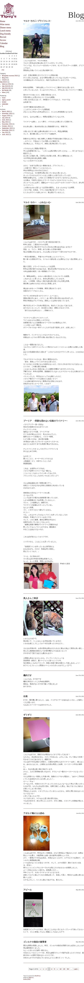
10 (60, 969)
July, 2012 (5, 132)
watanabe (5, 104)
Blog (2, 46)
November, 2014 (7, 113)
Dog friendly (5, 34)
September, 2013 (7, 128)
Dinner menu (5, 27)
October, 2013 (6, 126)
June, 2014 (5, 120)
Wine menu (5, 24)
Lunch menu (5, 31)
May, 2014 (5, 122)
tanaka (4, 102)
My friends (5, 90)
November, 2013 (7, 124)
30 (68, 969)
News (3, 92)
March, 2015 (6, 111)
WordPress (37, 975)
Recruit (3, 37)
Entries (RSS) (26, 979)
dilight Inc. (31, 977)
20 (64, 969)
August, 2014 (6, 115)
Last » (76, 969)
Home (2, 21)
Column (4, 80)
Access (3, 40)
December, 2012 (7, 130)
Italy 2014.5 (3, 82)
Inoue (3, 98)
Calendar (4, 43)
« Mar (2, 70)
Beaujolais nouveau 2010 (10, 75)
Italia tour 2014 (6, 84)
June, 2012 (5, 134)
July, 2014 (5, 118)
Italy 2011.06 (6, 88)
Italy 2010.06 (6, 86)
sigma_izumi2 (6, 100)
